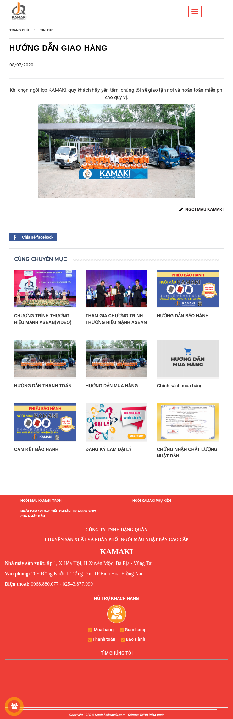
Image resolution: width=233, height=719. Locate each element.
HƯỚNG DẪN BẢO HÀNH (182, 315)
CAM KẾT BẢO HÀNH (36, 449)
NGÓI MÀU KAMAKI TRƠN (41, 501)
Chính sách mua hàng (179, 385)
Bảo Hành (135, 639)
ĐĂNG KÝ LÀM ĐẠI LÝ (109, 449)
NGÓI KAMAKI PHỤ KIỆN (151, 501)
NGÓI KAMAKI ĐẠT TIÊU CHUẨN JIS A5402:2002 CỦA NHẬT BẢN (58, 513)
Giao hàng (135, 629)
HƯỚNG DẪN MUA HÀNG (112, 385)
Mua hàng (104, 629)
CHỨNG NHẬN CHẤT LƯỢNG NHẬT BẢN (187, 452)
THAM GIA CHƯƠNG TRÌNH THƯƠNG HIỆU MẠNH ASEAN (116, 319)
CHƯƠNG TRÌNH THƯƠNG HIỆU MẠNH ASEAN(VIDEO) (42, 319)
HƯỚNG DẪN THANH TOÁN (42, 385)
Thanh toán (103, 639)
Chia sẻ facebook (31, 237)
